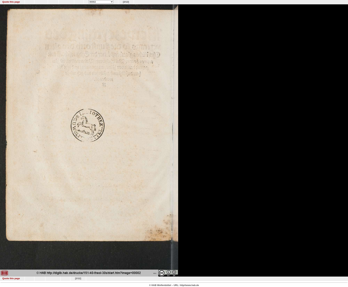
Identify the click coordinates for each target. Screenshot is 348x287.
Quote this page (11, 2)
